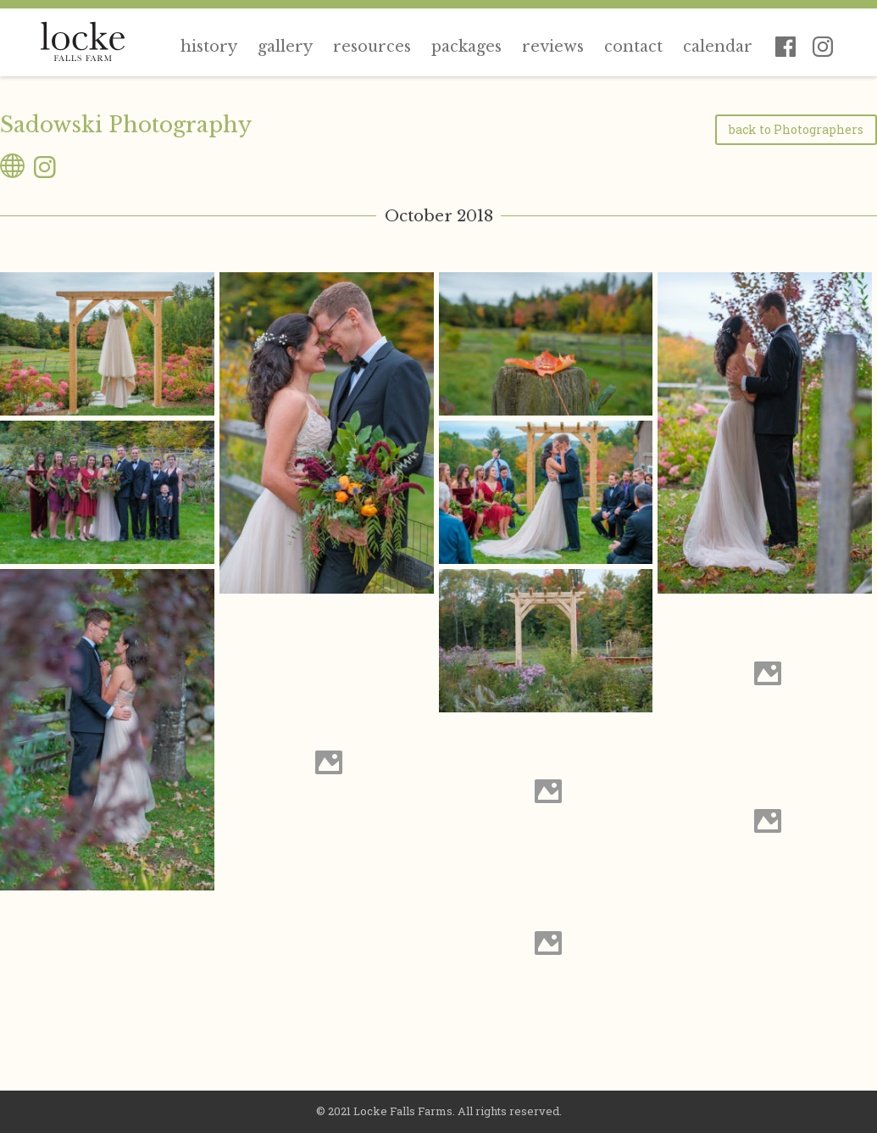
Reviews (553, 46)
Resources (372, 46)
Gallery (285, 46)
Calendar (717, 46)
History (208, 46)
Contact (633, 46)
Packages (466, 46)
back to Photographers (796, 129)
